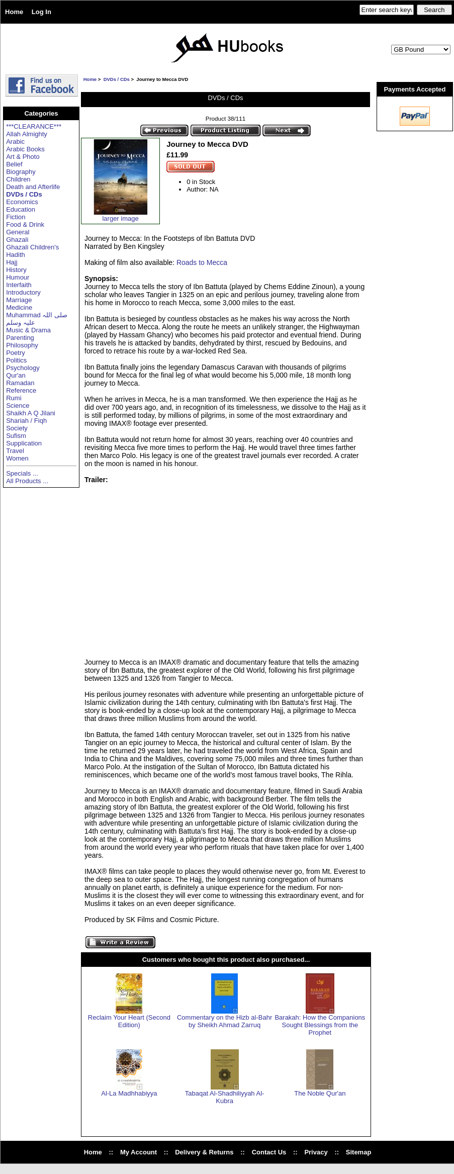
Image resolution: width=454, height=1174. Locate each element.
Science (17, 405)
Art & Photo (22, 156)
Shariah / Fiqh (26, 420)
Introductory (23, 292)
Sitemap (359, 1152)
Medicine (19, 307)
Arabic (15, 141)
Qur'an (16, 375)
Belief (14, 164)
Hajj (11, 262)
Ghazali (17, 239)
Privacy (315, 1152)
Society (17, 428)
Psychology (22, 368)
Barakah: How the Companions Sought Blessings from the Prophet (320, 1025)
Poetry (15, 352)
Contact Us (269, 1152)
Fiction (15, 217)
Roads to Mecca (201, 262)
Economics (22, 202)
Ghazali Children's (32, 247)
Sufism (16, 435)
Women (17, 458)
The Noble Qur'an (319, 1093)
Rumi (13, 398)
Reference (21, 390)
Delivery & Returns (204, 1152)
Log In (41, 12)
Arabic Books (25, 149)
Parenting (20, 337)
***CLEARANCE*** (33, 126)
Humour (17, 277)
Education (20, 209)
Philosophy (22, 345)
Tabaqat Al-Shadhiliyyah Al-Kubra (224, 1097)
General (17, 232)
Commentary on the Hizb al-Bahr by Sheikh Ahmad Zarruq (224, 1021)
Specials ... (22, 473)
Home (14, 12)
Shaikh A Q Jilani (30, 413)
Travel (15, 451)
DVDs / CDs (117, 79)
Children (18, 179)
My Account (138, 1152)
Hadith (15, 254)
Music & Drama (28, 330)
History (16, 270)
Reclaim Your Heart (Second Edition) (129, 1021)
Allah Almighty (26, 134)
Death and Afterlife (33, 187)
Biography (21, 171)
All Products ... (27, 481)
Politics (16, 360)
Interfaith (19, 285)
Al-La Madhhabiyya (129, 1093)
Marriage (19, 300)
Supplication (24, 443)
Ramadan (20, 383)
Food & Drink (25, 224)
